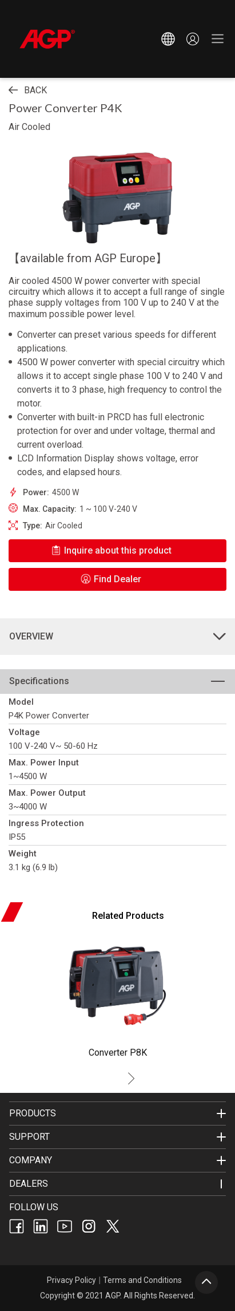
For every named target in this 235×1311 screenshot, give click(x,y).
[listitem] (117, 1053)
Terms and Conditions (142, 1280)
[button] (168, 39)
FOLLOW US (33, 1207)
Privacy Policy (71, 1280)
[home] (79, 39)
